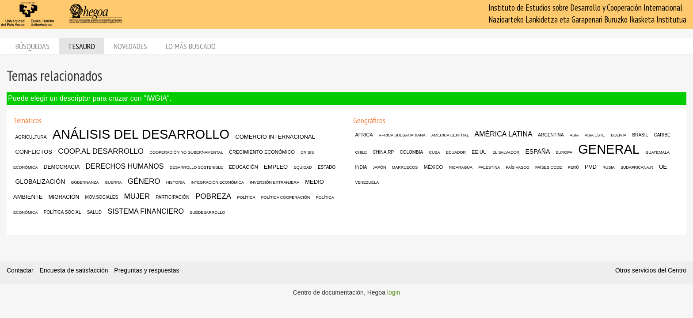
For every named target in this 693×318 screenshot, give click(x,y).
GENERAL (609, 149)
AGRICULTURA (30, 137)
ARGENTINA (551, 134)
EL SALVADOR (505, 152)
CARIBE (662, 134)
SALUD (94, 212)
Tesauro (81, 46)
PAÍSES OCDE (548, 167)
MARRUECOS (405, 167)
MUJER (137, 196)
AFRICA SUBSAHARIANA (402, 135)
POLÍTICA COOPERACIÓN (285, 197)
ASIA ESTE (595, 135)
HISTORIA (175, 182)
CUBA (434, 152)
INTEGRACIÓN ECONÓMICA (217, 182)
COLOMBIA (411, 152)
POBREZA (213, 196)
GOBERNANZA (85, 182)
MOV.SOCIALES (101, 197)
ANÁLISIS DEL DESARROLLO (141, 134)
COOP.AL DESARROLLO (101, 151)
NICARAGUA (460, 167)
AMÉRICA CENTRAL (450, 135)
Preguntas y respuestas (146, 270)
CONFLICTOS (33, 151)
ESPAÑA (537, 151)
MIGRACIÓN (64, 197)
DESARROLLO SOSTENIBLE (196, 167)
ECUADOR (456, 152)
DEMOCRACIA (62, 167)
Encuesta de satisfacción (74, 270)
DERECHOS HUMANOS (125, 166)
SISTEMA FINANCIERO (145, 211)
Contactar (20, 270)
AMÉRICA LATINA (503, 134)
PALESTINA (489, 167)
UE (663, 166)
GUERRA (113, 182)
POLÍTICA (246, 197)
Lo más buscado (191, 46)
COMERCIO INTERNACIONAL (275, 136)
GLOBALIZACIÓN (40, 181)
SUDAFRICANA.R (637, 167)
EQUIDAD (303, 167)
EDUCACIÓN (243, 167)
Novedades (130, 46)
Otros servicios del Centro (650, 270)
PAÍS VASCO (517, 167)
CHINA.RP (383, 152)
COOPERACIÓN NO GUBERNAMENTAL (186, 152)
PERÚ (573, 167)
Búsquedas (32, 46)
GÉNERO (144, 181)
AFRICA (364, 134)
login (393, 292)
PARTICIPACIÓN (172, 197)
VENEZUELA (367, 182)
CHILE (361, 152)
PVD (591, 166)
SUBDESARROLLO (207, 212)
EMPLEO (276, 166)
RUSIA (608, 167)
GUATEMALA (657, 152)
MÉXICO (433, 167)
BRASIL (640, 134)
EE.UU (479, 152)
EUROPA (564, 152)
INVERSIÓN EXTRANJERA (274, 182)
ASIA (574, 135)
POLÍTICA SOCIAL (62, 212)
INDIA (361, 167)
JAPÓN (379, 167)
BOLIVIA (618, 135)
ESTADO (326, 167)
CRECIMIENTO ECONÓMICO (262, 152)
